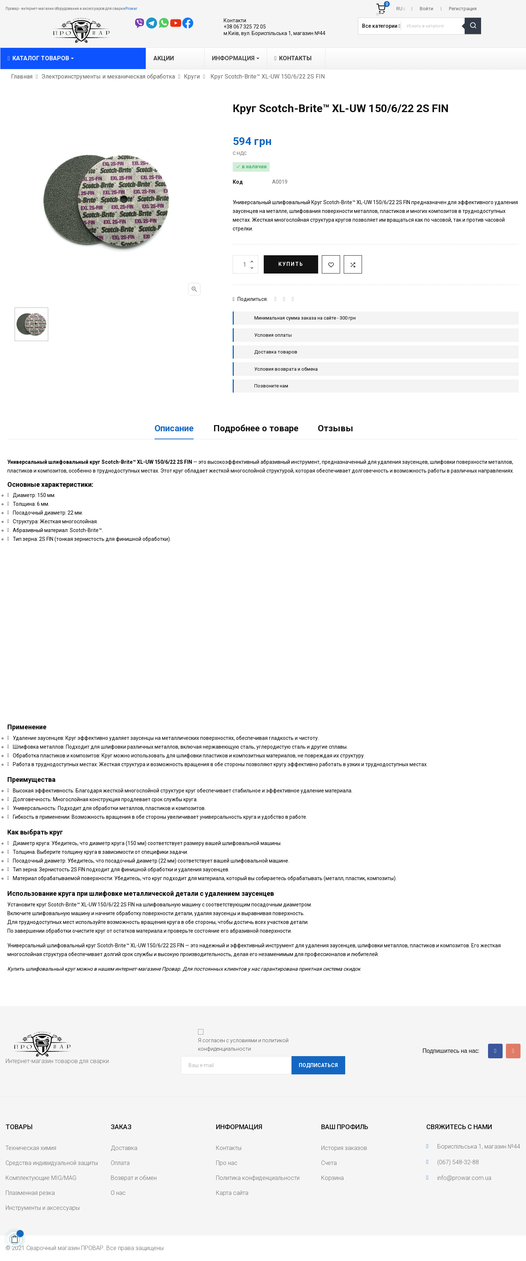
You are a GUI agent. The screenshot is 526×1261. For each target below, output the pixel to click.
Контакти (235, 20)
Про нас (226, 1162)
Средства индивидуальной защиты (51, 1162)
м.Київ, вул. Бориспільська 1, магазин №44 (274, 33)
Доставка (124, 1148)
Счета (329, 1162)
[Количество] (245, 264)
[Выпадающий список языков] (400, 9)
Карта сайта (232, 1192)
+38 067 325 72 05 (245, 27)
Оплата (120, 1162)
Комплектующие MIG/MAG (40, 1177)
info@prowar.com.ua (464, 1177)
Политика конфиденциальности (258, 1177)
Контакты (228, 1148)
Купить (291, 264)
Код (238, 182)
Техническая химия (30, 1148)
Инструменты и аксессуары (42, 1207)
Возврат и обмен (134, 1177)
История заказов (344, 1148)
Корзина (332, 1177)
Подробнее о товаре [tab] (255, 428)
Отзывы (335, 428)
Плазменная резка (30, 1192)
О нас (118, 1192)
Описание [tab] (174, 428)
